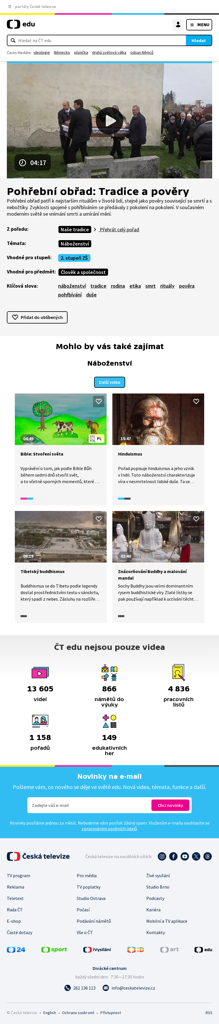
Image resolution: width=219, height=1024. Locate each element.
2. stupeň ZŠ (74, 258)
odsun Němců (141, 52)
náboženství (72, 286)
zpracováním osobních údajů (109, 828)
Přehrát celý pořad (119, 229)
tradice (98, 286)
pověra (186, 286)
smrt (150, 286)
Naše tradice (75, 229)
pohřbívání (70, 294)
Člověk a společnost (83, 272)
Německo (62, 52)
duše (91, 294)
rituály (167, 286)
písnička (81, 52)
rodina (118, 286)
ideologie (42, 52)
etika (135, 286)
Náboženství (75, 243)
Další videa (109, 381)
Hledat (199, 40)
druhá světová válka (109, 52)
